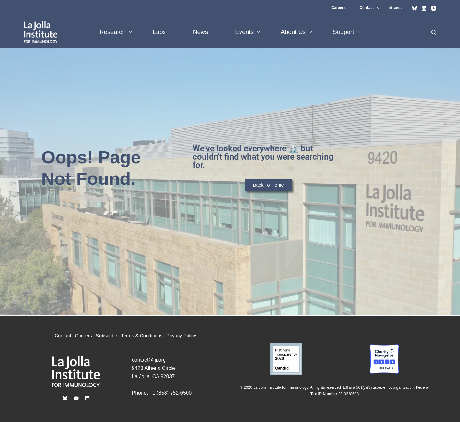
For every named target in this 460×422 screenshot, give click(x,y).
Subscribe (106, 335)
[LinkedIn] (424, 8)
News (205, 32)
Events (249, 32)
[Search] (433, 32)
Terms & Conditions (142, 335)
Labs (164, 32)
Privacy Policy (181, 335)
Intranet (394, 7)
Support (348, 32)
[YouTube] (433, 8)
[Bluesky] (414, 8)
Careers (342, 8)
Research (117, 32)
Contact (370, 8)
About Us (298, 32)
